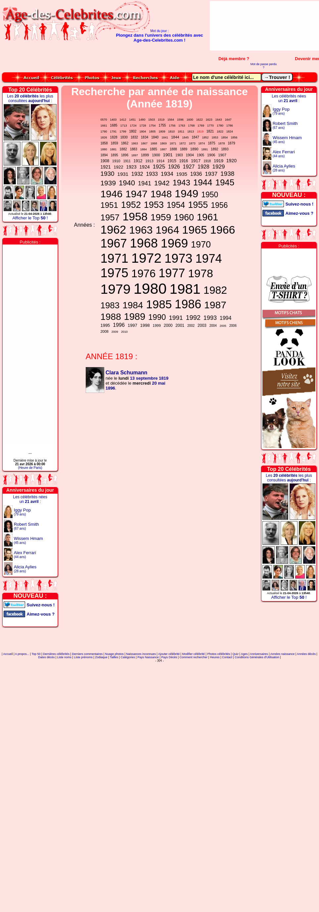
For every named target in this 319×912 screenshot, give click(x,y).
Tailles (114, 657)
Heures (214, 657)
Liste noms (64, 657)
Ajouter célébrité (169, 654)
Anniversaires (259, 654)
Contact (227, 657)
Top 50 (35, 654)
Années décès (306, 654)
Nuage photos (114, 654)
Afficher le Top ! (30, 217)
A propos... (22, 654)
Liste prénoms (83, 657)
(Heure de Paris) (30, 468)
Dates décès (46, 657)
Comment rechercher (194, 657)
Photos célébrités (218, 654)
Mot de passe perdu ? (264, 65)
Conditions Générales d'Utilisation (257, 657)
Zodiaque (101, 657)
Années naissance (282, 654)
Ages (244, 654)
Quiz (236, 654)
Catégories (127, 657)
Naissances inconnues (141, 654)
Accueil (8, 654)
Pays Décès (169, 657)
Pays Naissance (148, 657)
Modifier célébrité (193, 654)
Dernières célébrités (56, 654)
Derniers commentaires (87, 654)
